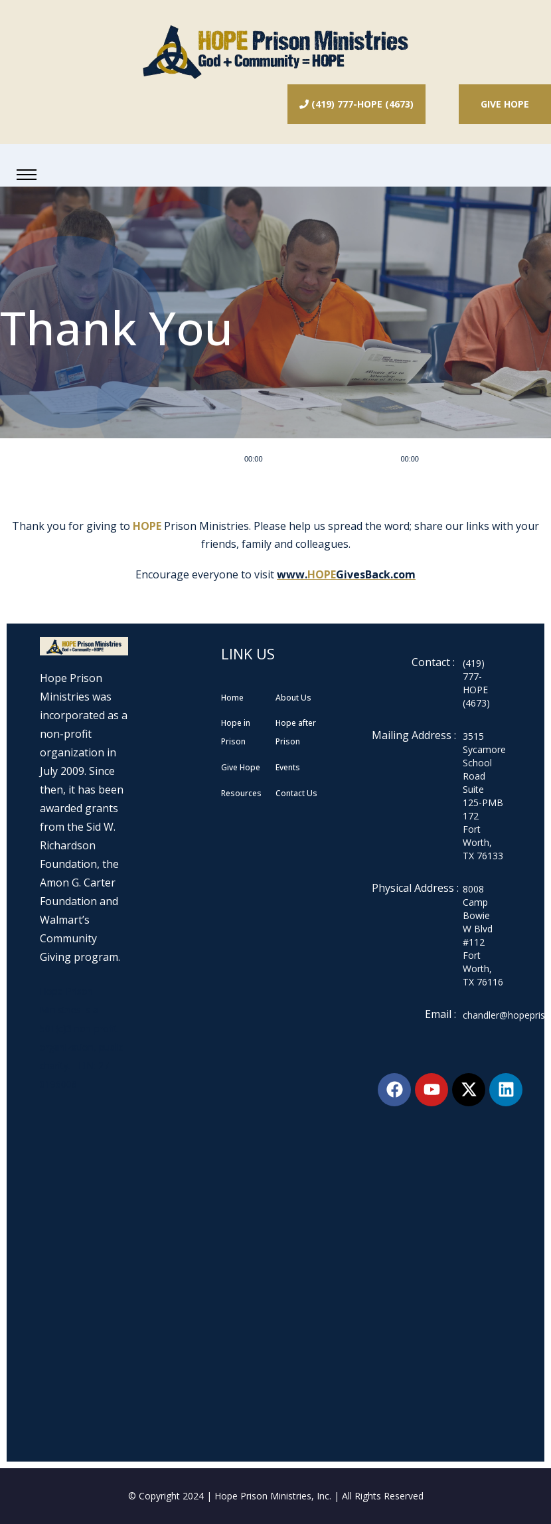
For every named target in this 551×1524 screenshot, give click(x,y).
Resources (241, 793)
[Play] (229, 458)
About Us (293, 697)
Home (232, 697)
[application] (350, 458)
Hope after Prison (296, 732)
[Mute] (433, 458)
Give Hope (505, 104)
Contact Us (296, 793)
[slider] (332, 458)
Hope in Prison (235, 732)
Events (288, 767)
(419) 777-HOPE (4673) (356, 104)
